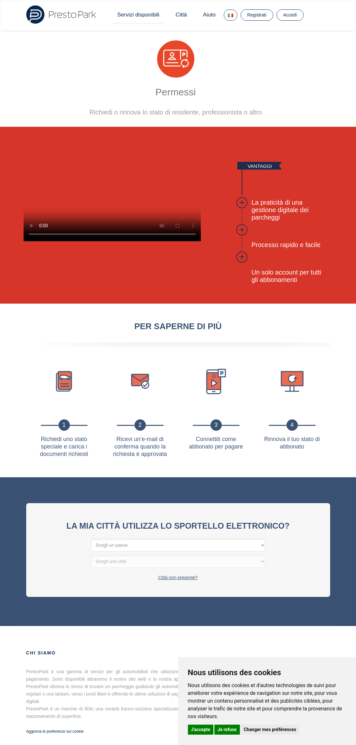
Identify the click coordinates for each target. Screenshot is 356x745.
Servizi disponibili (138, 15)
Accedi (290, 14)
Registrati (256, 14)
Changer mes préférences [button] (270, 729)
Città (181, 15)
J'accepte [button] (200, 729)
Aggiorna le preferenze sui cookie (55, 731)
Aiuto (209, 15)
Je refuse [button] (227, 729)
